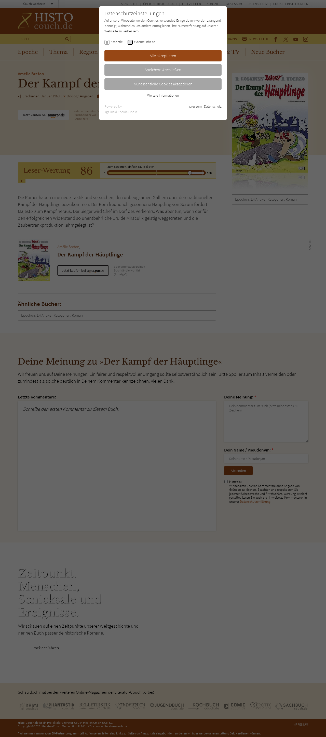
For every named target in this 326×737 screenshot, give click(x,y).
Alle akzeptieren (163, 55)
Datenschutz (213, 106)
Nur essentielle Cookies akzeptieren (163, 83)
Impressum (194, 106)
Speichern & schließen (163, 69)
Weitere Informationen (163, 95)
